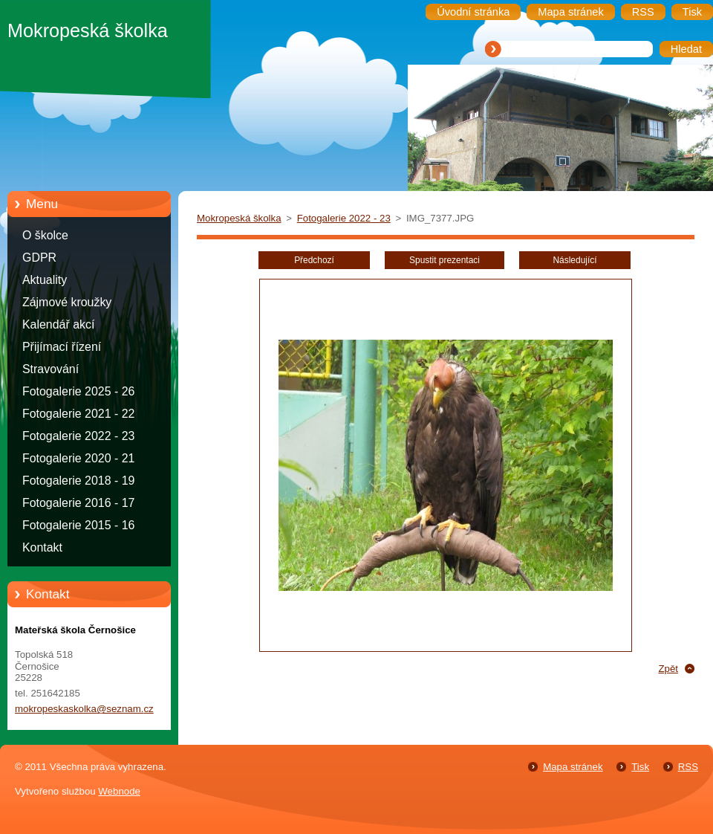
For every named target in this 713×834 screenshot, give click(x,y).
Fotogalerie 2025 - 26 (78, 391)
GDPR (39, 257)
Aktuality (44, 280)
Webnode (119, 791)
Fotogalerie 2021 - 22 (78, 413)
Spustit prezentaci (444, 260)
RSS (688, 766)
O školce (45, 235)
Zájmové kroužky (66, 302)
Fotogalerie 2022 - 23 (78, 436)
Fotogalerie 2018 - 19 (78, 480)
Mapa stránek (572, 766)
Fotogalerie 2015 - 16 (78, 525)
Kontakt (42, 547)
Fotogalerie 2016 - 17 (78, 503)
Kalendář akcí (58, 324)
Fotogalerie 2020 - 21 (78, 458)
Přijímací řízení (61, 346)
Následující (574, 260)
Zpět (668, 668)
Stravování (50, 369)
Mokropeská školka (239, 218)
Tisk (640, 766)
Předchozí (314, 260)
